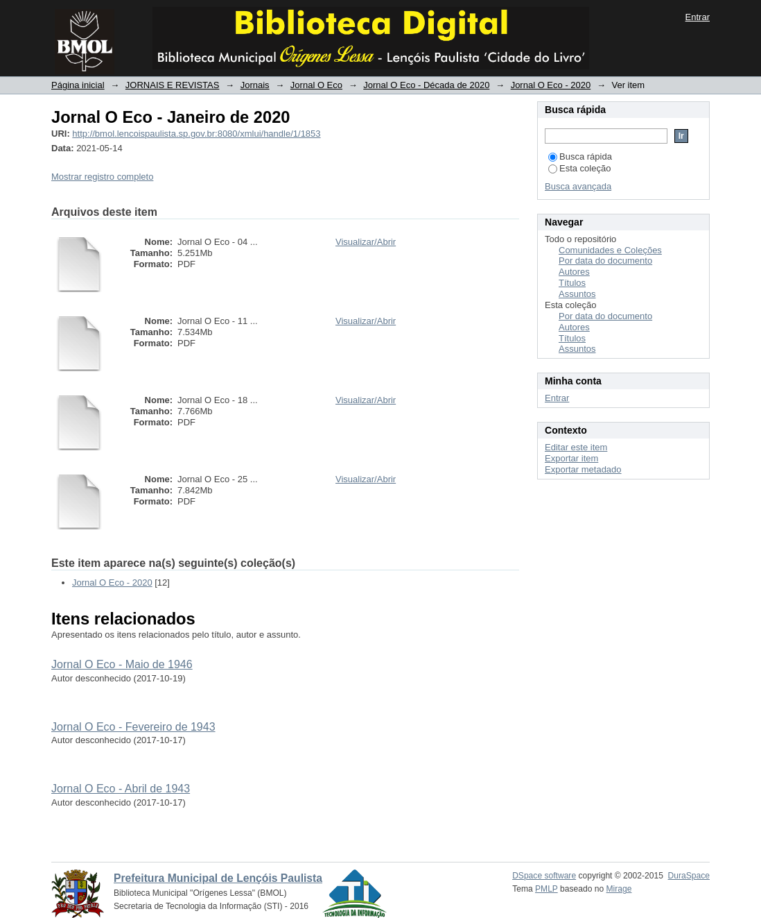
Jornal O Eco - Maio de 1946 (122, 664)
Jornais (255, 85)
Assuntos (577, 294)
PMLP (546, 889)
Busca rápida (580, 156)
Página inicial (78, 85)
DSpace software (544, 876)
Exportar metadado (583, 469)
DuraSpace (689, 876)
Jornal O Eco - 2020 (551, 85)
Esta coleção (579, 168)
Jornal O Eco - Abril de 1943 (120, 788)
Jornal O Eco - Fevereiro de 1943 (133, 727)
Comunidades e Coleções (610, 250)
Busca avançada (578, 186)
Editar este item (576, 447)
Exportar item (571, 458)
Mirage (619, 889)
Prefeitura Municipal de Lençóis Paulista (218, 878)
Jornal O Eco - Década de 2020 (426, 85)
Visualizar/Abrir (365, 242)
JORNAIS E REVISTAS (172, 85)
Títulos (572, 283)
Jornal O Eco (316, 85)
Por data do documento (605, 260)
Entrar (697, 17)
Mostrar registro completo (102, 176)
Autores (574, 271)
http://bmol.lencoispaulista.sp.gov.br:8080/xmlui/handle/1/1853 (196, 133)
